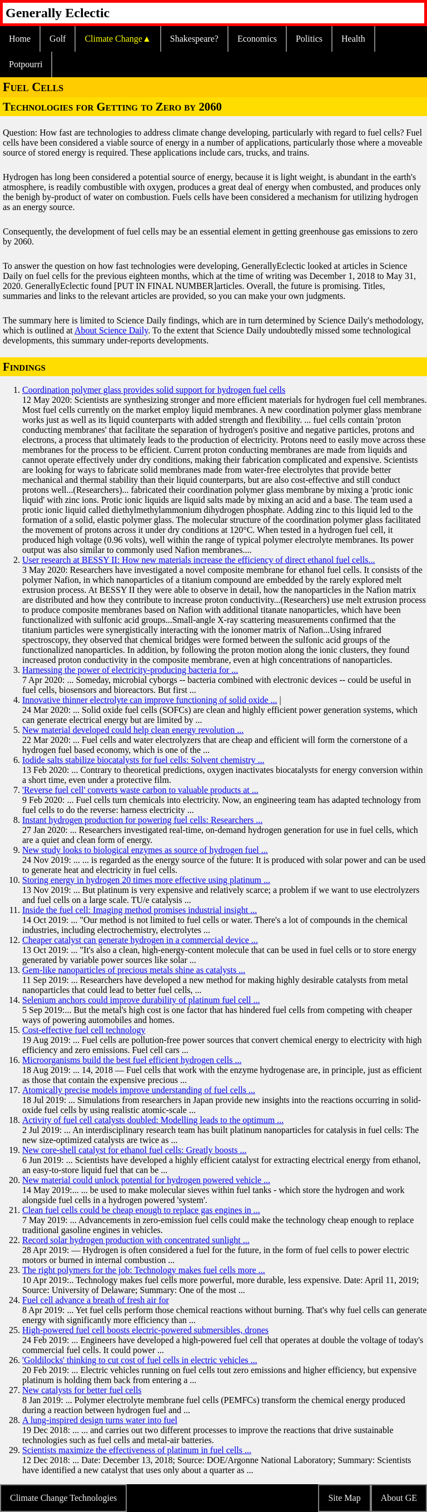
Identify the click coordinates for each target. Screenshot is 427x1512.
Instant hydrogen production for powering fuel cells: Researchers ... (142, 820)
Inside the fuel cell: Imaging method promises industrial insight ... (139, 910)
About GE (399, 1498)
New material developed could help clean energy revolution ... (133, 730)
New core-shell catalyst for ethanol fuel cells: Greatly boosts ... (134, 1150)
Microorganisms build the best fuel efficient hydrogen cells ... (131, 1060)
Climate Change (113, 38)
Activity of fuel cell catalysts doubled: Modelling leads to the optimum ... (153, 1120)
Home (20, 38)
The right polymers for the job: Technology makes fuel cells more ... (143, 1270)
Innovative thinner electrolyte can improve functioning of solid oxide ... (149, 700)
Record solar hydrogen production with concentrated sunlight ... (136, 1240)
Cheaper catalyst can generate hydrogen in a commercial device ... (140, 940)
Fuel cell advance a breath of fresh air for (95, 1300)
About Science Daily (111, 330)
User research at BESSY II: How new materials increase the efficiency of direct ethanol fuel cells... (198, 560)
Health (353, 38)
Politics (309, 38)
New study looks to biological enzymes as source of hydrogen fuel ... (145, 850)
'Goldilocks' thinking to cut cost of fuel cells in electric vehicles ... (139, 1360)
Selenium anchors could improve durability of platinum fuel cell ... (141, 1000)
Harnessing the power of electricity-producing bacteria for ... (130, 670)
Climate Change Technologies (63, 1498)
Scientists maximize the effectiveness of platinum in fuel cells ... (136, 1450)
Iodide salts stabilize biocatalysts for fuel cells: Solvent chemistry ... (143, 760)
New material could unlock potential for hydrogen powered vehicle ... (146, 1180)
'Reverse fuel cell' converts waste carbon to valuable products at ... (140, 790)
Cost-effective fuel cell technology (83, 1030)
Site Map (344, 1498)
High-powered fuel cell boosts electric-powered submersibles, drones (145, 1330)
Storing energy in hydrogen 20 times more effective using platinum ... (146, 880)
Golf (57, 38)
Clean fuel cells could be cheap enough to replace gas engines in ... (141, 1210)
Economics (257, 38)
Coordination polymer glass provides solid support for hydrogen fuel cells (153, 390)
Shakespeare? (194, 38)
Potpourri (25, 64)
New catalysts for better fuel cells (82, 1390)
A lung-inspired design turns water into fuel (99, 1420)
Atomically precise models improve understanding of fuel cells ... (138, 1090)
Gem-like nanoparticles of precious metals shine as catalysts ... (133, 970)
